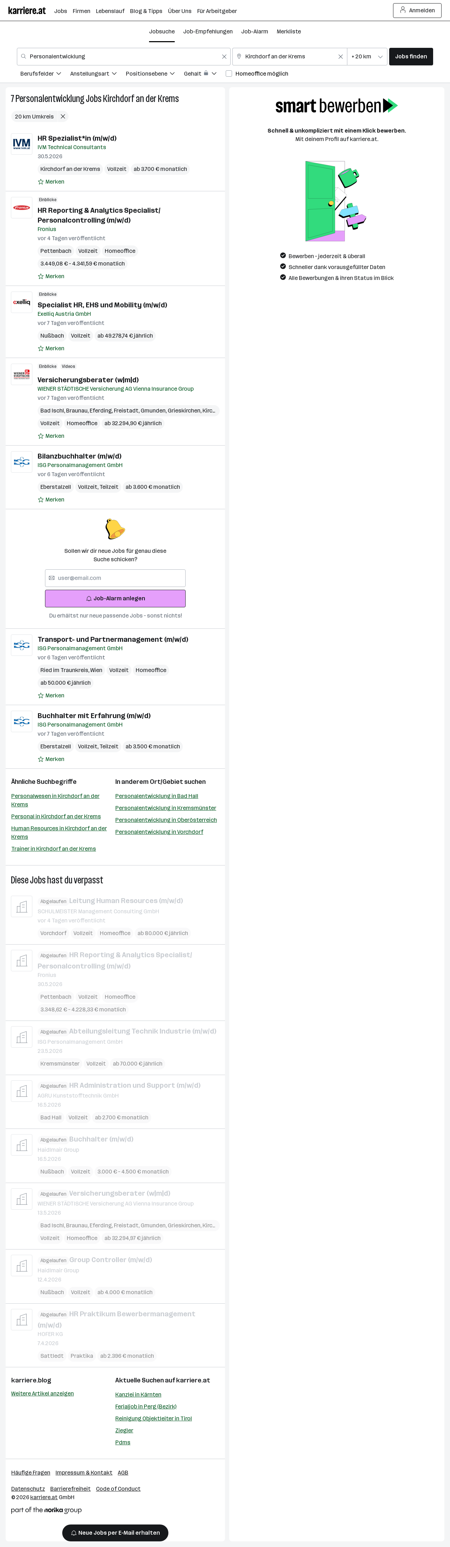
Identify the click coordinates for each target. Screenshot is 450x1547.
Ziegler (124, 1430)
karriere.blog (31, 1380)
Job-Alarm (254, 31)
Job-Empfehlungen (208, 31)
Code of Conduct (118, 1488)
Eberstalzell (55, 487)
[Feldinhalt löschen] (224, 56)
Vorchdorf (53, 932)
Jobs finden (411, 56)
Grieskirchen (185, 410)
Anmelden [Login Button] (417, 10)
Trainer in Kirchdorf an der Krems (53, 848)
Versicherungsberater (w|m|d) (88, 380)
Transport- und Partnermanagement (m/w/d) (113, 639)
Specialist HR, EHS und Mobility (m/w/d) (102, 305)
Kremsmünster (59, 1063)
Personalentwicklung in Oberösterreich (166, 820)
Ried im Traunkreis (65, 670)
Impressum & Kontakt (84, 1472)
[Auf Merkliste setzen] (51, 182)
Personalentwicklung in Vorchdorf (159, 832)
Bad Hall (51, 1117)
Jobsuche (162, 31)
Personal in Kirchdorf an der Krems (56, 816)
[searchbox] (115, 578)
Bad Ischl (53, 410)
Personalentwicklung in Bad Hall (156, 796)
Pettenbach (55, 251)
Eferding (102, 410)
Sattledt (52, 1356)
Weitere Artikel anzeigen (42, 1393)
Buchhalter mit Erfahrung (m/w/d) (94, 715)
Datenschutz (28, 1488)
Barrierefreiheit (70, 1488)
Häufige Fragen (30, 1472)
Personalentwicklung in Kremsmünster (165, 808)
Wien (96, 670)
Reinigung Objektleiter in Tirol (153, 1418)
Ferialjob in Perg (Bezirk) (145, 1406)
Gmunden (154, 410)
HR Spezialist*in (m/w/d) (77, 138)
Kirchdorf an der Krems (141, 98)
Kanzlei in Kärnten (138, 1394)
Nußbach (52, 335)
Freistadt (127, 410)
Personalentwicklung (49, 98)
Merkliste (289, 31)
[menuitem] (45, 75)
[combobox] (124, 56)
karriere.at (193, 1380)
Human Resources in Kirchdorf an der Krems (59, 832)
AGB (123, 1472)
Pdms (122, 1442)
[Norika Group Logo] (46, 1511)
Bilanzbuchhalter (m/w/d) (79, 456)
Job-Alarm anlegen (115, 598)
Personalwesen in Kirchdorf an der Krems (55, 800)
